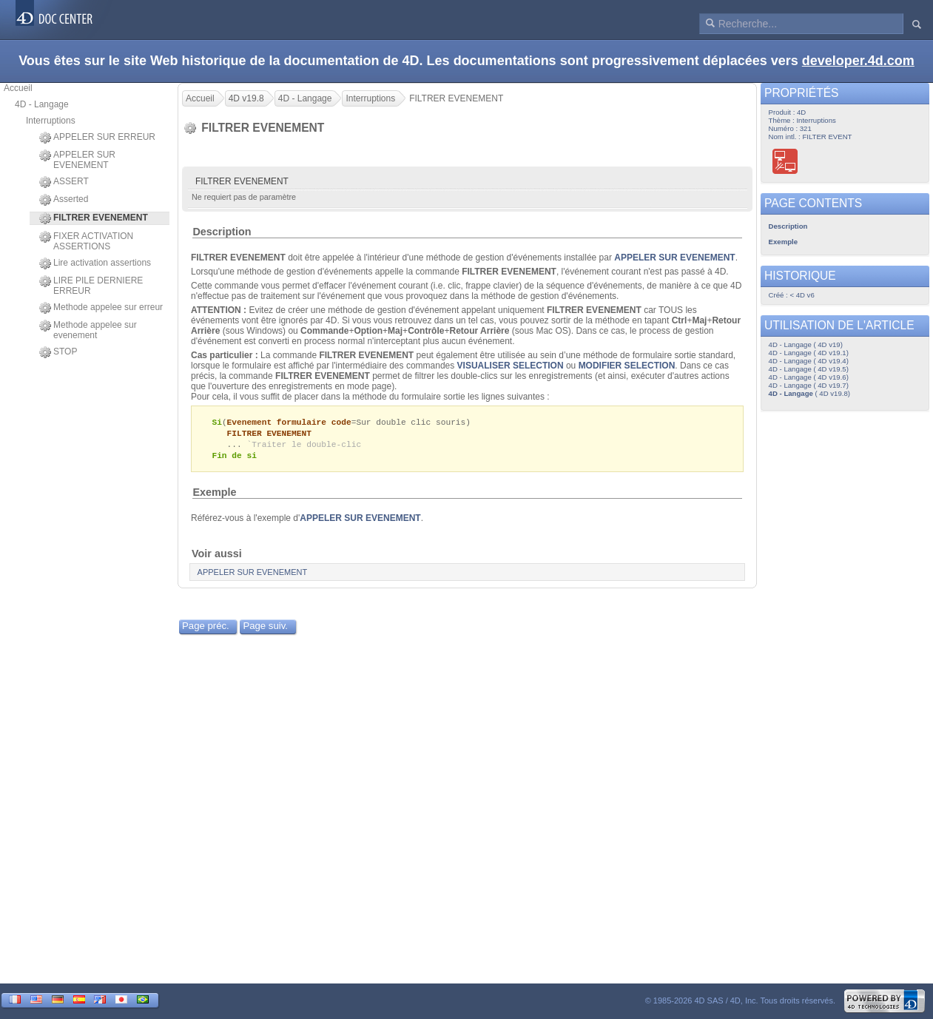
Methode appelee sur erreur (101, 308)
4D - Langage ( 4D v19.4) (809, 361)
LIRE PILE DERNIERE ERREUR (91, 285)
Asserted (63, 200)
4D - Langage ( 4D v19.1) (809, 353)
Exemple (214, 495)
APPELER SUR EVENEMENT (77, 159)
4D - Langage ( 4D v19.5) (809, 369)
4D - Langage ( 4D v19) (806, 344)
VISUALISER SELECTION (510, 365)
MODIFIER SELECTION (627, 365)
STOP (58, 352)
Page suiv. (265, 628)
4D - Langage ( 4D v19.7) (809, 385)
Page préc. (205, 628)
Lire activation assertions (95, 263)
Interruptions (50, 120)
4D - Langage (42, 104)
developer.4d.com (858, 60)
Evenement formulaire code (289, 422)
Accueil (18, 88)
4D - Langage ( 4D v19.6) (809, 377)
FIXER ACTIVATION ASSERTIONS (86, 241)
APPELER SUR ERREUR (97, 138)
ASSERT (64, 182)
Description (221, 232)
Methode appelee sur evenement (88, 330)
